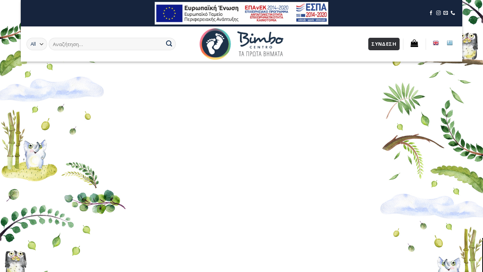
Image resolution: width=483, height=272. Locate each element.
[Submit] (169, 44)
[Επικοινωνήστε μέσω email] (445, 13)
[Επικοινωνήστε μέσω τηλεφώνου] (453, 13)
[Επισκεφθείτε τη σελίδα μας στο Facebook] (431, 13)
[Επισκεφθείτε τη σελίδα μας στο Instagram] (438, 13)
